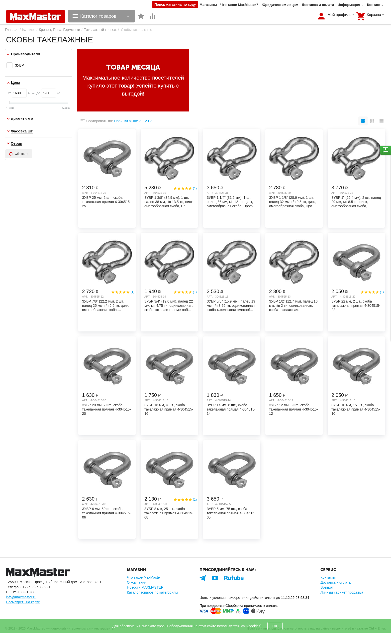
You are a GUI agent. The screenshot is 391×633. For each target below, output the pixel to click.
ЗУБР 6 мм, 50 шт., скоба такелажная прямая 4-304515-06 (106, 513)
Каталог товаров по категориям (152, 592)
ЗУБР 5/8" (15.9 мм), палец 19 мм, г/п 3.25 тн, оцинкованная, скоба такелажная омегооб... (231, 305)
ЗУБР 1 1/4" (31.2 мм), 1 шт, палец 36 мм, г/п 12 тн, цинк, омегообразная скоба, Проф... (231, 202)
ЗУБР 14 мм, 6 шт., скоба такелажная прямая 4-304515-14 (231, 409)
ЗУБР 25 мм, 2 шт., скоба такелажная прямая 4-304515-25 (106, 202)
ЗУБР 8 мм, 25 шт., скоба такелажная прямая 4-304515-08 (168, 513)
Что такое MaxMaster (144, 577)
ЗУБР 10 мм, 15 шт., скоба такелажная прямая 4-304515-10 (355, 409)
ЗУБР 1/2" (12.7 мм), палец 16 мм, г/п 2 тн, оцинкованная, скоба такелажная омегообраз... (293, 305)
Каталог (28, 30)
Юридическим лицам (280, 5)
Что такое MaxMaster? (239, 5)
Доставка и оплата (318, 5)
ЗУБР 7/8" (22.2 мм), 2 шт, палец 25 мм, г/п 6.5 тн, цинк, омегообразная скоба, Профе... (105, 305)
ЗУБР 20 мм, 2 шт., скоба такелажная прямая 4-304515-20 (106, 409)
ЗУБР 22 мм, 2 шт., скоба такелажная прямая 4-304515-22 (355, 305)
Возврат (327, 587)
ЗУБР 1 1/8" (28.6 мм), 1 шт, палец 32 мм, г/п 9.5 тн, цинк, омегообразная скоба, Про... (292, 202)
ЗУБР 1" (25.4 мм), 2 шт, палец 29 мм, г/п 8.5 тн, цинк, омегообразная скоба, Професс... (356, 202)
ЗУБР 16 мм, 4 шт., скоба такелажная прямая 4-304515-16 (168, 409)
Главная (11, 30)
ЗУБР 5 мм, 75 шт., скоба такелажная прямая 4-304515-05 (231, 513)
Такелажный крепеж (100, 30)
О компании (136, 582)
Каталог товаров (98, 16)
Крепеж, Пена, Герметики (59, 30)
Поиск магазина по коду (175, 4)
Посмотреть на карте (23, 602)
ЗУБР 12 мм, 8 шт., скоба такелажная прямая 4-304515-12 (293, 409)
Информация (348, 5)
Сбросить (18, 154)
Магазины (208, 5)
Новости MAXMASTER (145, 587)
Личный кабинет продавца (341, 592)
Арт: (85, 192)
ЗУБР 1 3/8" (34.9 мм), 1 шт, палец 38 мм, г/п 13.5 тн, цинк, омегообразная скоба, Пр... (169, 202)
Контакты (375, 5)
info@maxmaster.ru (21, 597)
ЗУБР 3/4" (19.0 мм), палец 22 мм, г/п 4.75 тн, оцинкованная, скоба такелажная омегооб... (168, 305)
